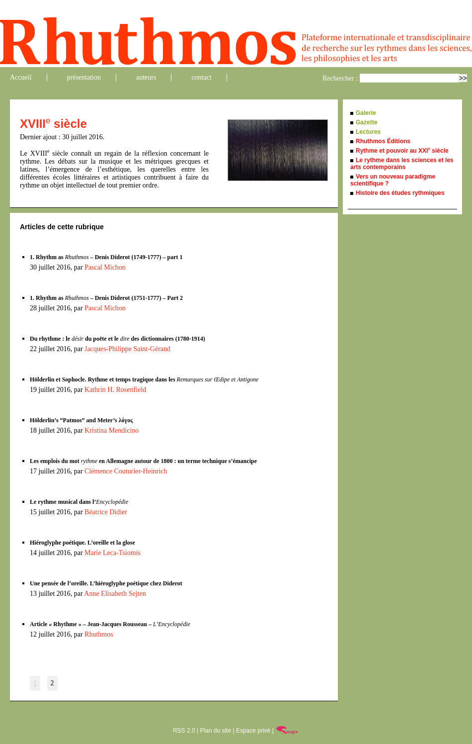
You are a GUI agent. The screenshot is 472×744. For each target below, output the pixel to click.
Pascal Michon (105, 267)
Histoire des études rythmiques (400, 192)
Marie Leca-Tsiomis (112, 553)
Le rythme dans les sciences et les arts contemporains (402, 164)
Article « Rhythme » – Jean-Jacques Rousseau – (110, 624)
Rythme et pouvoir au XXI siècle (402, 150)
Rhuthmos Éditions (383, 141)
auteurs (146, 77)
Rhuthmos (98, 634)
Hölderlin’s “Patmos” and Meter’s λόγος (81, 420)
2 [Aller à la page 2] (52, 683)
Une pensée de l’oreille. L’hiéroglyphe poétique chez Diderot (106, 583)
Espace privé (253, 730)
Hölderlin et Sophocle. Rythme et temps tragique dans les (144, 379)
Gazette (366, 122)
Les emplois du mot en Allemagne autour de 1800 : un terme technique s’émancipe (143, 461)
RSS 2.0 (184, 730)
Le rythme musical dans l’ (79, 501)
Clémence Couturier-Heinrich (125, 471)
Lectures (368, 131)
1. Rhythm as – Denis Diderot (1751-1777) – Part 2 (106, 297)
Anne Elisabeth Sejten (115, 593)
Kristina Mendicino (111, 430)
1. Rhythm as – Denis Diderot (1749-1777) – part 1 (106, 257)
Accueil (21, 77)
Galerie (366, 112)
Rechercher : (340, 78)
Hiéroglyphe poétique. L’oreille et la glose (82, 542)
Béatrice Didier (105, 512)
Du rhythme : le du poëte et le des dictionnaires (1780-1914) (117, 338)
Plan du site (215, 730)
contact (201, 77)
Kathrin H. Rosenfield (115, 389)
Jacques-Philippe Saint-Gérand (127, 349)
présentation (84, 77)
